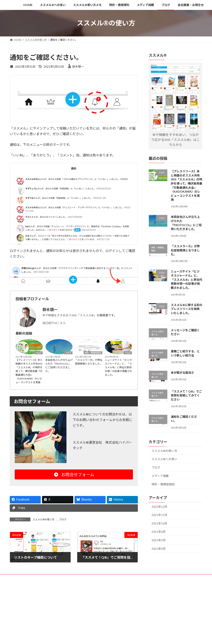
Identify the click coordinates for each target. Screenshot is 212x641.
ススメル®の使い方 (43, 519)
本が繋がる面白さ (182, 372)
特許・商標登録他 (93, 353)
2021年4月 (159, 548)
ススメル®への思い (164, 459)
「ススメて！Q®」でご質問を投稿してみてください (186, 395)
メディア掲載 (160, 476)
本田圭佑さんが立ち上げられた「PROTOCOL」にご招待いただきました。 (59, 365)
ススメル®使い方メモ (71, 578)
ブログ (38, 353)
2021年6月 (159, 531)
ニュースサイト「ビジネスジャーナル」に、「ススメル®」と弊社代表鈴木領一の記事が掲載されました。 (118, 367)
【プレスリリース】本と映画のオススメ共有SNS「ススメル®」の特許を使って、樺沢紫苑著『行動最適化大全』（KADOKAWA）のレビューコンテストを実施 (29, 371)
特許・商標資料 (100, 578)
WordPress (83, 594)
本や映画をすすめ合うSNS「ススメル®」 (69, 315)
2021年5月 (159, 540)
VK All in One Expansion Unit (132, 594)
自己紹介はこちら (54, 323)
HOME (17, 578)
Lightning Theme (105, 594)
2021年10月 (159, 523)
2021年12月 (159, 506)
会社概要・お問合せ (167, 578)
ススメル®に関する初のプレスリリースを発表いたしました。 (186, 308)
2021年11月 (159, 515)
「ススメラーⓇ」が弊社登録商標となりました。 (88, 361)
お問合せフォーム (74, 474)
